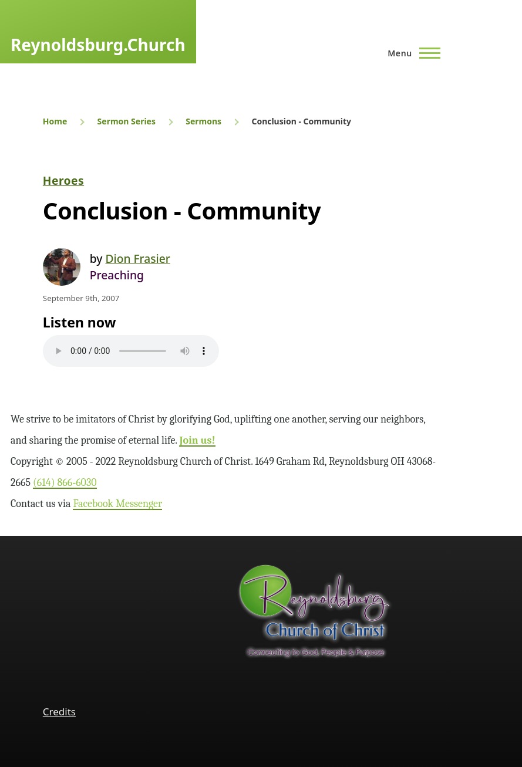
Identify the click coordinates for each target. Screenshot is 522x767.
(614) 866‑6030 (65, 483)
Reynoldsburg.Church (98, 44)
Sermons (203, 121)
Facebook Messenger (117, 504)
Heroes (63, 180)
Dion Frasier (137, 258)
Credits (59, 711)
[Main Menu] (410, 52)
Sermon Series (126, 121)
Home (55, 121)
